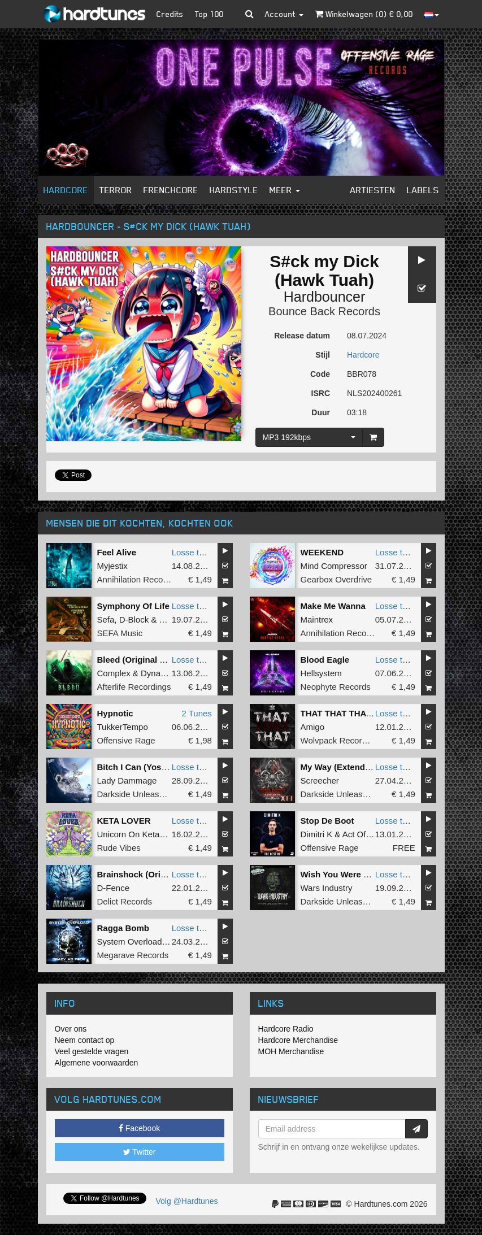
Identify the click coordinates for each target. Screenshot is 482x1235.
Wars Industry (327, 888)
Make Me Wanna (333, 606)
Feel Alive (116, 552)
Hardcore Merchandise (298, 1040)
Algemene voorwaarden (96, 1062)
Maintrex (317, 619)
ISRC (320, 393)
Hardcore (66, 189)
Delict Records (125, 901)
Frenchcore (171, 189)
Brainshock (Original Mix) (148, 874)
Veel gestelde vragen (92, 1051)
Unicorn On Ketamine (137, 834)
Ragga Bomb (123, 928)
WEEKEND (322, 552)
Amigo (313, 727)
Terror (115, 189)
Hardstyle (234, 189)
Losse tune (192, 552)
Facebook (139, 1128)
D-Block (134, 619)
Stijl (322, 354)
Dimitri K (317, 834)
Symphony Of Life (133, 606)
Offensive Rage (126, 740)
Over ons (71, 1028)
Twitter (139, 1151)
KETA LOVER (124, 820)
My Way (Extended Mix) (347, 767)
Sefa (106, 619)
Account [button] (284, 14)
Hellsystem (321, 673)
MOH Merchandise (291, 1051)
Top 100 (209, 14)
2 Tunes (196, 713)
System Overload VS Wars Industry (163, 941)
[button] (249, 14)
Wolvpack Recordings (342, 740)
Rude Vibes (119, 848)
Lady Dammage (127, 780)
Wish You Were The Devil (351, 874)
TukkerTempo (122, 727)
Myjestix (112, 566)
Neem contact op (85, 1040)
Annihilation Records (136, 579)
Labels (423, 189)
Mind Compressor (334, 566)
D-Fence (113, 888)
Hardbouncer (325, 297)
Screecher (320, 780)
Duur (320, 412)
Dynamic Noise (169, 673)
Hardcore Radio (286, 1028)
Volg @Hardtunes (187, 1201)
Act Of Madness (372, 834)
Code (320, 374)
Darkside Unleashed (135, 794)
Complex (114, 673)
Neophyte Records (336, 687)
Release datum (302, 335)
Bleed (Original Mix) (137, 659)
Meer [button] (285, 189)
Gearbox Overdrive (336, 579)
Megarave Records (133, 955)
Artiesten (373, 189)
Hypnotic (115, 713)
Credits (170, 14)
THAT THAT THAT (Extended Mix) (367, 713)
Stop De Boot (327, 820)
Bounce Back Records (324, 311)
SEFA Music (120, 633)
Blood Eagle (325, 659)
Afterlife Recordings (134, 687)
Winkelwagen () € (364, 14)
